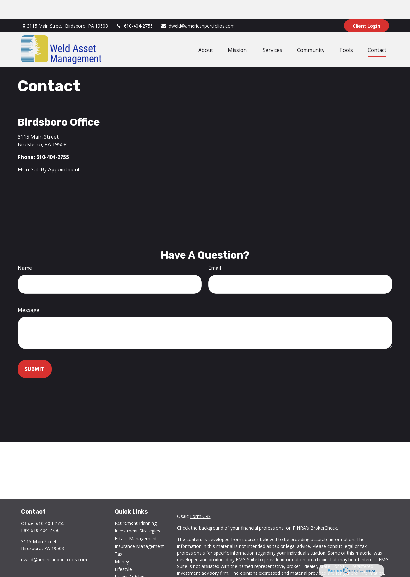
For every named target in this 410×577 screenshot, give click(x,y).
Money (122, 542)
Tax (118, 535)
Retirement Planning (136, 504)
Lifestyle (123, 550)
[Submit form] (35, 350)
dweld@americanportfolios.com (198, 7)
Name (25, 248)
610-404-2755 (134, 7)
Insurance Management (139, 527)
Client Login (366, 7)
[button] (206, 30)
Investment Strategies (137, 511)
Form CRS (200, 497)
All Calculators (129, 573)
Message (28, 290)
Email (214, 248)
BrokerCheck (323, 509)
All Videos (125, 565)
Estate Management (136, 519)
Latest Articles (129, 558)
